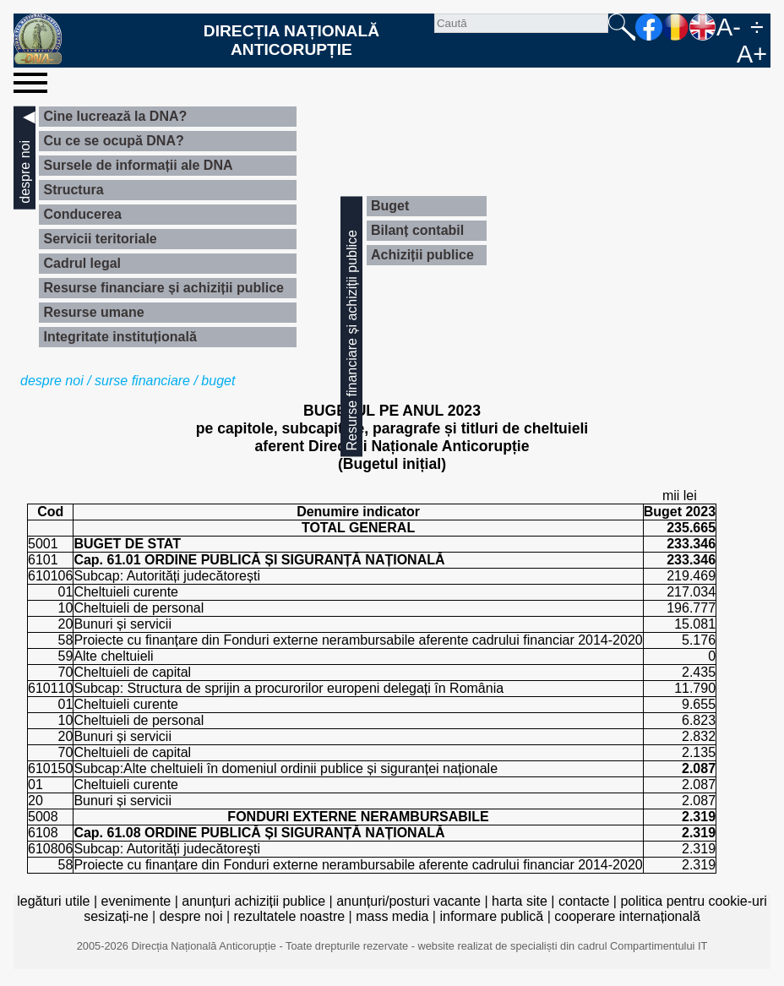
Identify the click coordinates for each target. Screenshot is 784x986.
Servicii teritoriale (99, 239)
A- (728, 27)
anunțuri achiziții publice (253, 901)
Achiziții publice (422, 255)
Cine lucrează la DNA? (115, 116)
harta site (519, 901)
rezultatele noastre (289, 916)
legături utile (53, 901)
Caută (621, 27)
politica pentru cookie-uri (693, 901)
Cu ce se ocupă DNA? (113, 140)
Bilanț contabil (417, 230)
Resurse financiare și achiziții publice (163, 288)
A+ (752, 54)
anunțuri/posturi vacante (408, 901)
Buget (390, 206)
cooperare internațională (627, 916)
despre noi (52, 380)
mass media (392, 916)
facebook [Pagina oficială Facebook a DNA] (648, 27)
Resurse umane (93, 312)
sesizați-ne (116, 916)
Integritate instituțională (119, 337)
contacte (583, 901)
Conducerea (82, 214)
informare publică (491, 916)
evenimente (136, 901)
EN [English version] (702, 27)
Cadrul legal (82, 263)
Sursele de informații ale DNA (137, 165)
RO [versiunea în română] (675, 27)
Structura (73, 189)
